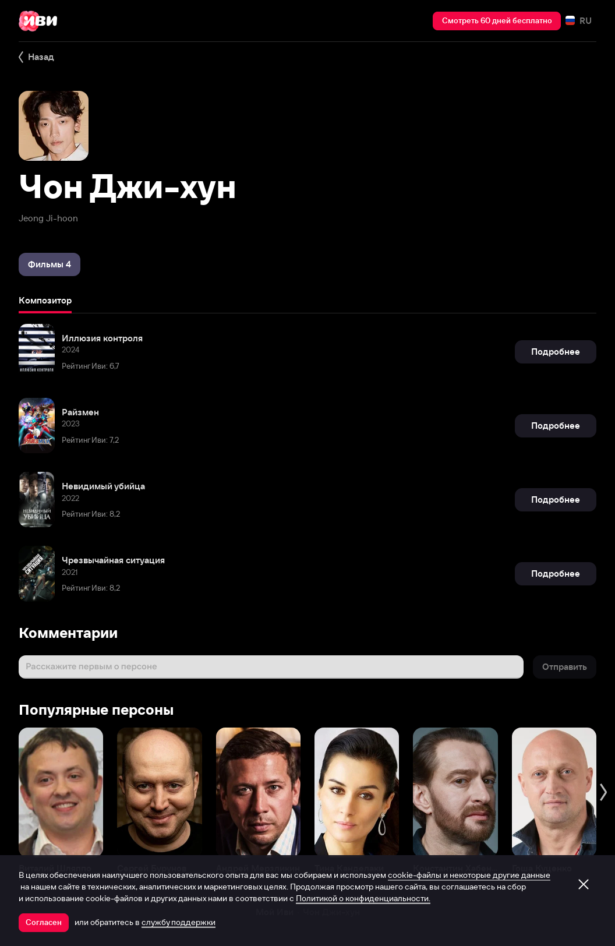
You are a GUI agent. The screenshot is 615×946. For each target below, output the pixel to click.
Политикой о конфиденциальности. (363, 898)
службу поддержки (178, 922)
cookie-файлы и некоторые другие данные (469, 875)
